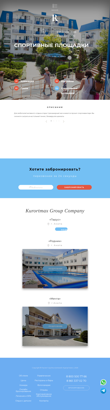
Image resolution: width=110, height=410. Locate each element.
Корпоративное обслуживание (44, 395)
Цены (23, 381)
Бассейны (67, 81)
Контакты (44, 401)
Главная (17, 54)
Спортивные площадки (52, 54)
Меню (55, 10)
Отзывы (44, 390)
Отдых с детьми (23, 401)
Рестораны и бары (44, 381)
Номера (23, 385)
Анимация (27, 81)
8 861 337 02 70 (66, 35)
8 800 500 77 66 (66, 32)
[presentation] (46, 121)
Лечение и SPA (23, 396)
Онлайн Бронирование (23, 390)
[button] (51, 121)
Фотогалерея (43, 385)
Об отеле (23, 376)
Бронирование (43, 35)
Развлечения (31, 54)
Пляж (24, 88)
